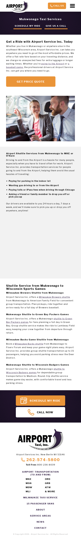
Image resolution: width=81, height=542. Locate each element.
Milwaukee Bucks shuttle (29, 344)
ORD (47, 479)
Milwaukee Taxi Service (40, 497)
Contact (40, 528)
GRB (47, 483)
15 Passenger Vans (40, 503)
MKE (29, 479)
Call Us (57, 6)
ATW (48, 487)
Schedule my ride (27, 26)
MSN (29, 483)
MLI (28, 491)
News (41, 522)
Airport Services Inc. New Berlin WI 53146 (40, 454)
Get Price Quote (31, 81)
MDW (29, 487)
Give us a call (56, 26)
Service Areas (40, 515)
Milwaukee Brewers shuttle (54, 297)
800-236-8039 (46, 465)
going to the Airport (52, 64)
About (40, 509)
